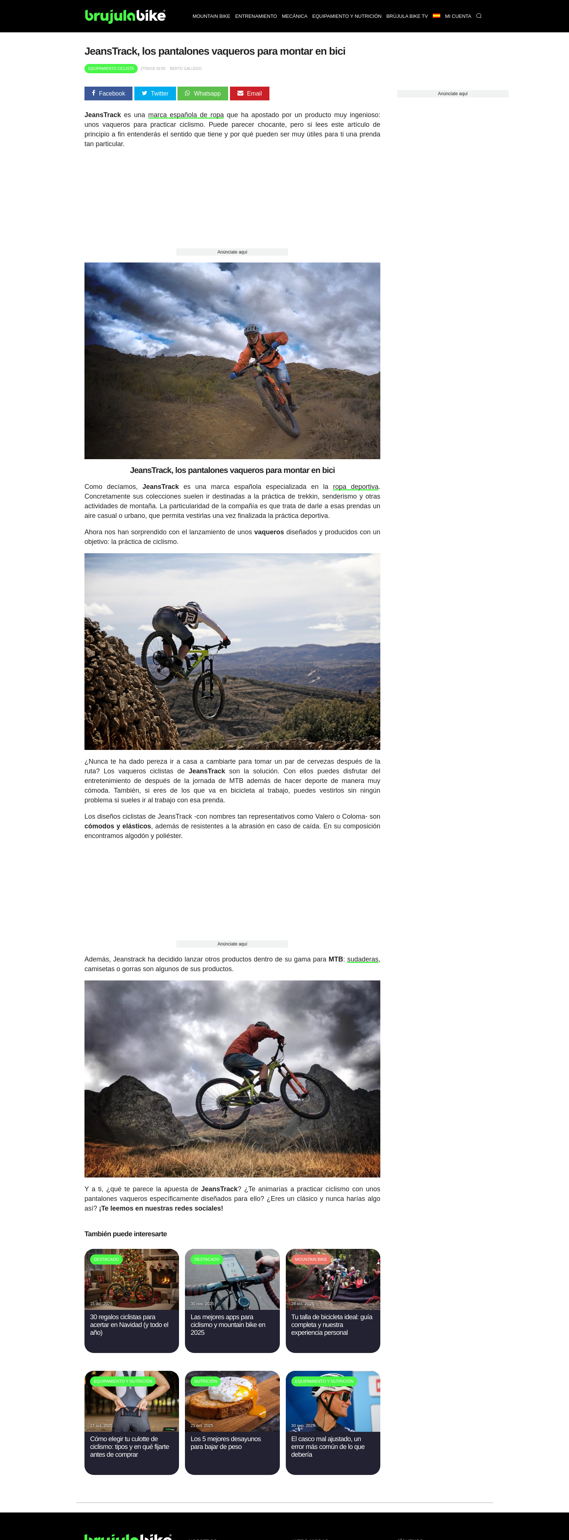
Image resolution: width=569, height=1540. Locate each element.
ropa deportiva (355, 486)
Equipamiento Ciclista (111, 69)
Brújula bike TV (407, 16)
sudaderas (362, 959)
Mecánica (294, 16)
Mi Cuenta (458, 16)
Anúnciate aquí (232, 252)
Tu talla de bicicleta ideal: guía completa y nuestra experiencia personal (332, 1324)
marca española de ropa (186, 115)
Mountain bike (211, 16)
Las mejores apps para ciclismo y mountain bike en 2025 (228, 1324)
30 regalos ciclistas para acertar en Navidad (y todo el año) (129, 1324)
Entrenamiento (256, 16)
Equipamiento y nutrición (346, 16)
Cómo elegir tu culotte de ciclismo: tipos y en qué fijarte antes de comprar (129, 1446)
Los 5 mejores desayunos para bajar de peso (226, 1442)
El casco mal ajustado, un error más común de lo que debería (328, 1446)
